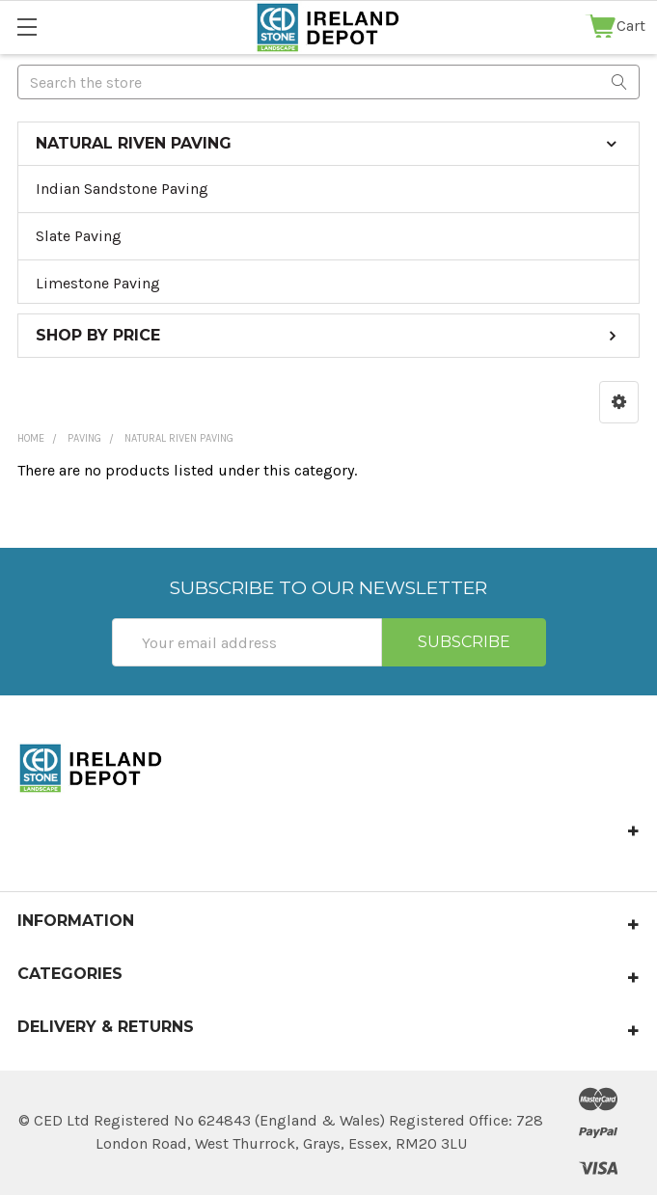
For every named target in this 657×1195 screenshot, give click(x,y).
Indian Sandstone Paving (122, 188)
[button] (619, 402)
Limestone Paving (98, 283)
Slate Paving (79, 236)
